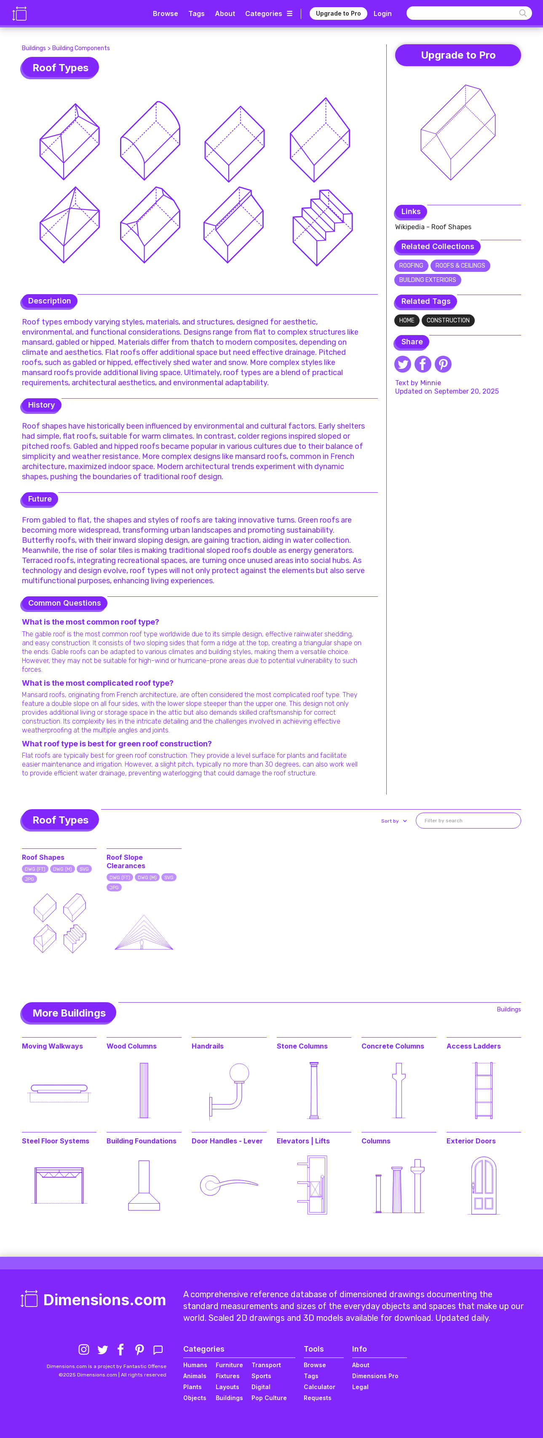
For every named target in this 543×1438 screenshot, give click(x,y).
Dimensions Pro (375, 1375)
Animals (194, 1375)
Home (407, 320)
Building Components (81, 48)
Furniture (229, 1364)
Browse (165, 13)
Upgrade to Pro (338, 13)
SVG (84, 869)
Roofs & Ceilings (460, 265)
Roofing (411, 265)
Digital (260, 1386)
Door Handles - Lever (227, 1141)
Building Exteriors (427, 280)
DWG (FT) (35, 869)
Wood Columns (132, 1046)
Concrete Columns (392, 1046)
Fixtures (228, 1375)
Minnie (430, 383)
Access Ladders (474, 1046)
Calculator (319, 1386)
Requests (318, 1397)
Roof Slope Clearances (126, 861)
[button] (393, 821)
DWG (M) (62, 869)
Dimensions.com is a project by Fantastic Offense (106, 1366)
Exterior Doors (471, 1141)
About (225, 13)
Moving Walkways (52, 1046)
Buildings (34, 48)
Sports (261, 1375)
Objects (194, 1397)
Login (383, 13)
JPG (29, 879)
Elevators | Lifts (303, 1141)
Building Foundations (142, 1141)
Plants (192, 1386)
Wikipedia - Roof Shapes (433, 227)
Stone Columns (302, 1046)
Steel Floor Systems (55, 1141)
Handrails (208, 1046)
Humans (195, 1364)
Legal (360, 1386)
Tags (196, 13)
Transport (266, 1364)
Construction (448, 320)
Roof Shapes (43, 857)
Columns (376, 1141)
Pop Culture (269, 1397)
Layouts (227, 1386)
